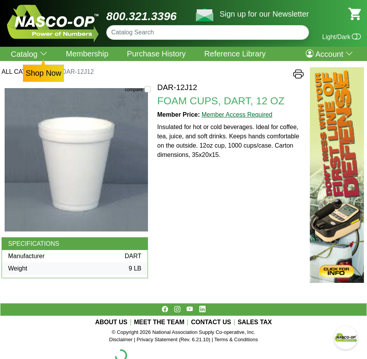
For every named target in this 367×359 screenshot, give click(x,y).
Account (329, 54)
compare (134, 89)
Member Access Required (237, 114)
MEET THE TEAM (159, 322)
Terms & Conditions (236, 339)
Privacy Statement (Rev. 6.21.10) (174, 339)
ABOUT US (111, 322)
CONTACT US (211, 322)
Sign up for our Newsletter (264, 14)
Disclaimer (121, 339)
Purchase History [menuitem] (156, 54)
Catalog (29, 54)
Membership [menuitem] (87, 54)
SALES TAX (255, 322)
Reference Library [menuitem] (235, 54)
